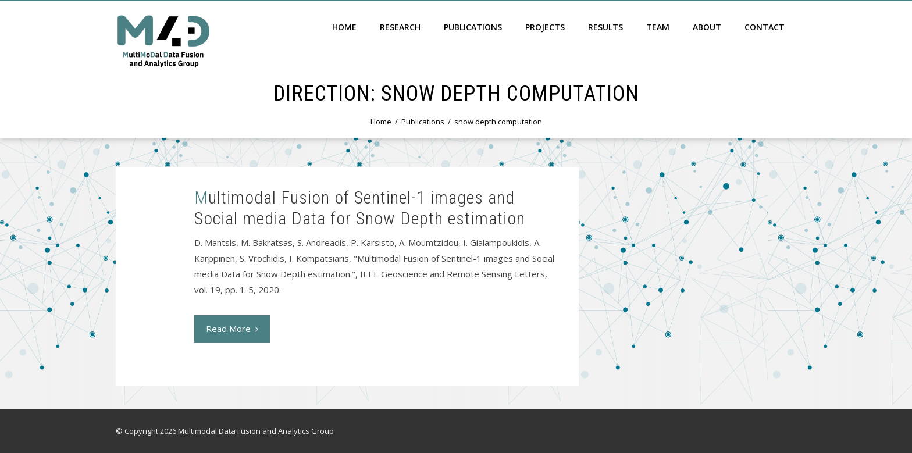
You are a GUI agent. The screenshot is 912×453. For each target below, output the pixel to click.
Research (400, 27)
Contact (764, 27)
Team (657, 27)
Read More (232, 328)
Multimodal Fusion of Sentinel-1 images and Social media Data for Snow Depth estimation (359, 208)
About (707, 27)
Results (605, 27)
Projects (545, 27)
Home (344, 27)
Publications (473, 27)
